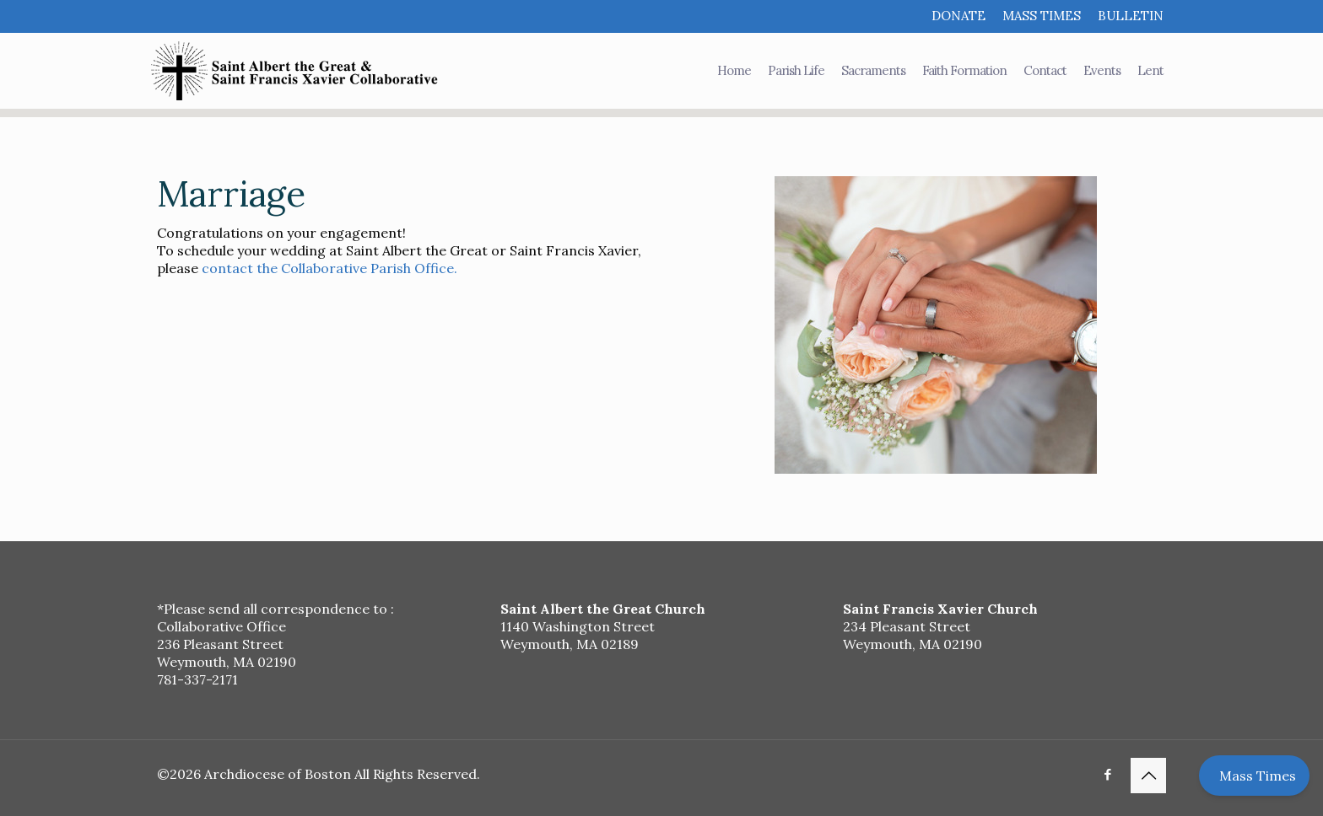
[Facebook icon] (1107, 774)
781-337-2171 (197, 679)
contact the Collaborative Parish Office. (329, 268)
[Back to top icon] (1148, 775)
